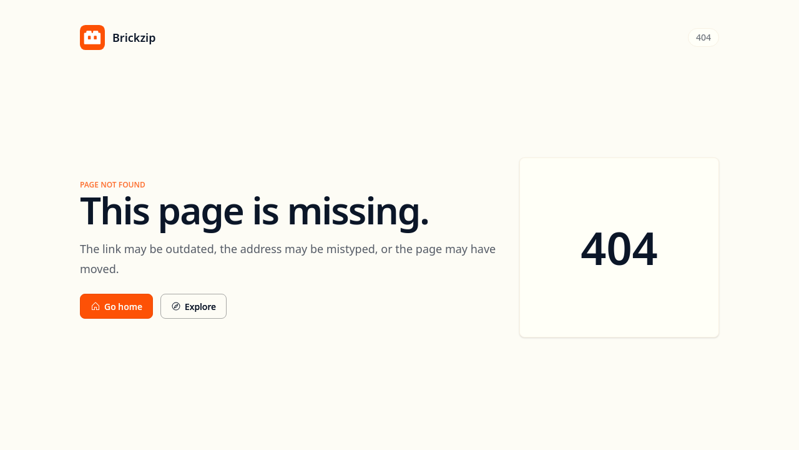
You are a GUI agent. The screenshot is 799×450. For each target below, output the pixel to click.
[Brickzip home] (117, 37)
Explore (193, 306)
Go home (116, 306)
